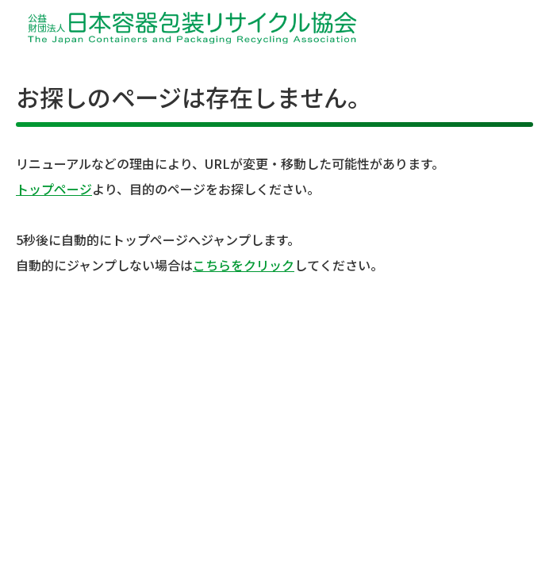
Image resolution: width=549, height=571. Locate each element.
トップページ (54, 188)
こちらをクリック (243, 264)
